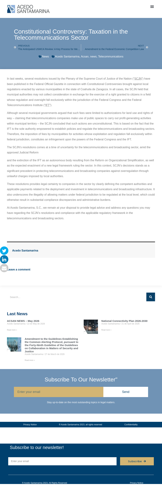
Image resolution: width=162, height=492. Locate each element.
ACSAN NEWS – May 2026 (23, 320)
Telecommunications (110, 56)
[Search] (150, 297)
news (93, 56)
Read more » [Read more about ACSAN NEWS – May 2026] (12, 330)
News (45, 56)
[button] (152, 6)
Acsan (85, 56)
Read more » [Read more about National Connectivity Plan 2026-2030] (106, 330)
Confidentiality (130, 424)
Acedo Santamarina (67, 56)
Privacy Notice (30, 424)
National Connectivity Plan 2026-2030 (124, 320)
